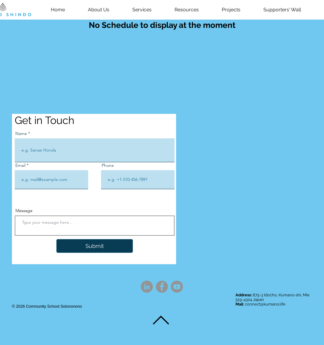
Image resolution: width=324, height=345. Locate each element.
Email (20, 165)
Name (21, 133)
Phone (108, 165)
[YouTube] (177, 287)
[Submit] (94, 246)
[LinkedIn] (147, 287)
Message (23, 210)
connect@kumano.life (265, 304)
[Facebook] (162, 287)
